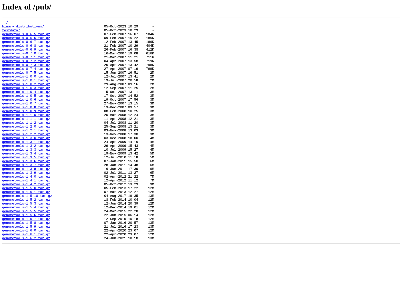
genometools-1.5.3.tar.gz (26, 240)
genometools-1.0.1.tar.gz (26, 92)
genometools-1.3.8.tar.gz (26, 198)
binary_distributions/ (23, 27)
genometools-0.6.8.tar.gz (26, 51)
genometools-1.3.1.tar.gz (26, 166)
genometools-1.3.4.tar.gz (26, 180)
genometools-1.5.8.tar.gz (26, 263)
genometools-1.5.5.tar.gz (26, 249)
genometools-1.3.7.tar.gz (26, 194)
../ (5, 23)
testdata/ (11, 32)
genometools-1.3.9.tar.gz (26, 203)
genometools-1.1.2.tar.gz (26, 143)
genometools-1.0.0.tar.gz (26, 87)
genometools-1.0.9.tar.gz (26, 129)
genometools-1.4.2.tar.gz (26, 217)
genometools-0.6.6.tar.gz (26, 41)
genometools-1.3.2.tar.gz (26, 171)
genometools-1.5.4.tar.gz (26, 245)
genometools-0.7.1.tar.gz (26, 64)
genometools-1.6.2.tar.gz (26, 281)
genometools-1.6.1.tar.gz (26, 277)
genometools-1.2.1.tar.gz (26, 152)
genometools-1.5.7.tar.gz (26, 258)
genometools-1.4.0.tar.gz (26, 208)
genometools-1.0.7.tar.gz (26, 120)
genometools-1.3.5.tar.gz (26, 184)
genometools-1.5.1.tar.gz (26, 226)
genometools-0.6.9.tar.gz (26, 55)
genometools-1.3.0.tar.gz (26, 161)
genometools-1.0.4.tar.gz (26, 106)
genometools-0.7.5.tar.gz (26, 83)
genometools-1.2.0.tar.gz (26, 148)
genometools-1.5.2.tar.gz (26, 235)
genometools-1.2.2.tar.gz (26, 157)
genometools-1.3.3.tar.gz (26, 175)
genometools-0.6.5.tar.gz (26, 37)
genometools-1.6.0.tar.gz (26, 272)
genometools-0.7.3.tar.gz (26, 74)
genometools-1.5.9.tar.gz (26, 268)
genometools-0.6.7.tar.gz (26, 46)
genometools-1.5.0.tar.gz (26, 221)
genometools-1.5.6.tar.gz (26, 254)
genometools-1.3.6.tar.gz (26, 189)
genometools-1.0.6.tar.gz (26, 115)
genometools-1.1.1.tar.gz (26, 138)
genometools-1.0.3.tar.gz (26, 101)
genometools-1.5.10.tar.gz (27, 231)
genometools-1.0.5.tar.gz (26, 111)
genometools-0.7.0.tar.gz (26, 60)
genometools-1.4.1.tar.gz (26, 212)
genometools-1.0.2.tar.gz (26, 97)
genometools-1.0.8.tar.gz (26, 124)
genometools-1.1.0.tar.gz (26, 134)
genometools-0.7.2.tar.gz (26, 69)
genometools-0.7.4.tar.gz (26, 78)
